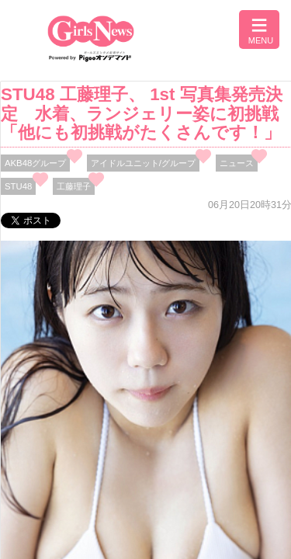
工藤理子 (74, 186)
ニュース (237, 163)
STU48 (18, 186)
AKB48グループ (35, 163)
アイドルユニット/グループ (143, 163)
